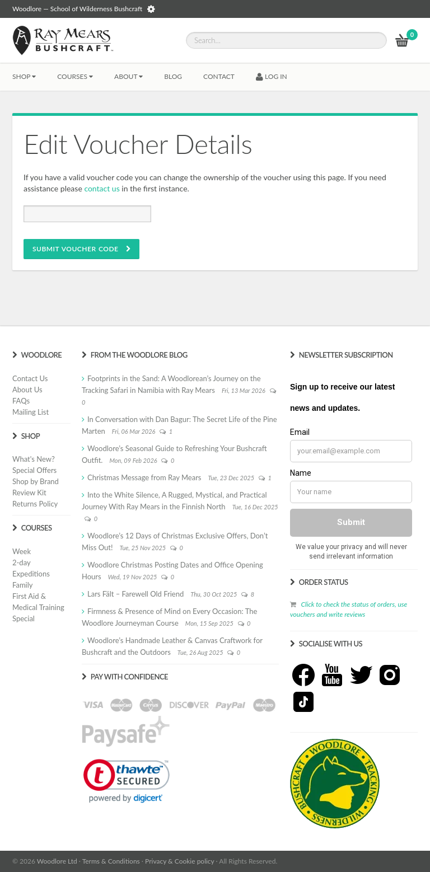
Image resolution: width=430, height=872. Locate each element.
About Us (27, 389)
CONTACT (219, 76)
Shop (24, 76)
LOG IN (271, 76)
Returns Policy (35, 503)
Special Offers (34, 470)
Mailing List (30, 411)
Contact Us (30, 378)
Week (21, 551)
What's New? (33, 458)
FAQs (21, 400)
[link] (126, 780)
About (128, 76)
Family (22, 584)
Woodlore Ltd (57, 861)
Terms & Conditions (111, 861)
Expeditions (31, 573)
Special (23, 618)
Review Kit (29, 492)
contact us (101, 188)
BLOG (173, 76)
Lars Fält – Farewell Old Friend (135, 593)
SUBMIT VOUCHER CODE (81, 249)
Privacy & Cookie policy (179, 861)
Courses (75, 76)
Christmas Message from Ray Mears (144, 477)
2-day (21, 562)
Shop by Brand (35, 481)
